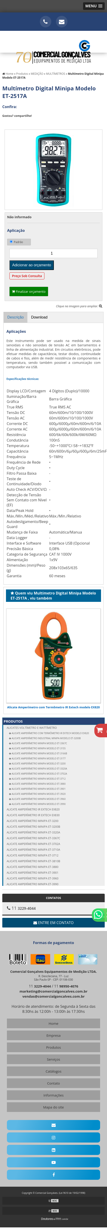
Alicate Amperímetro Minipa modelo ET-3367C (39, 743)
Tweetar (8, 122)
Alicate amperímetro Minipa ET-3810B (33, 861)
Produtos (13, 721)
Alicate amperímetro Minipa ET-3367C (33, 838)
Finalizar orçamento (29, 291)
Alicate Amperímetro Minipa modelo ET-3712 (38, 778)
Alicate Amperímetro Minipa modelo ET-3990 (38, 804)
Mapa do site (53, 1107)
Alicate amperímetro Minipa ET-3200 (32, 821)
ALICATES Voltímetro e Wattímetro (56, 728)
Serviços (53, 1059)
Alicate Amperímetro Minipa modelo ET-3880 (38, 783)
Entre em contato (53, 922)
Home (53, 1023)
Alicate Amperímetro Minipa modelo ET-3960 (38, 799)
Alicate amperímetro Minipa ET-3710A (33, 850)
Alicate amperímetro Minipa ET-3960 (32, 878)
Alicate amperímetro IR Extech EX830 (33, 815)
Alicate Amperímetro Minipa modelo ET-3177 (38, 758)
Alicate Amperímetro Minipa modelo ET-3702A (39, 773)
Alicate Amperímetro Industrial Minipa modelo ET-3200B (46, 738)
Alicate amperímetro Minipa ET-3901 (32, 873)
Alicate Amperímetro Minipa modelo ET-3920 (38, 793)
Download (39, 317)
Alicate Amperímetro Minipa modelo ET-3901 (38, 788)
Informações (53, 1095)
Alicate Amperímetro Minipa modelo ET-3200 (38, 763)
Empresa (53, 1035)
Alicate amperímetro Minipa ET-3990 (32, 884)
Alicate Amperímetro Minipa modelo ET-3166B (39, 753)
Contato (53, 1083)
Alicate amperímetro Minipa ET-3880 (32, 867)
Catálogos (53, 1071)
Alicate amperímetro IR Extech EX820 (33, 809)
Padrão (16, 242)
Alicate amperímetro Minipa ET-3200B (33, 827)
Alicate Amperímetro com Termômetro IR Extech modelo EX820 (53, 707)
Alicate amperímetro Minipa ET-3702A (33, 844)
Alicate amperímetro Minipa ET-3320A (33, 832)
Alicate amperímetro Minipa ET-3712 (32, 855)
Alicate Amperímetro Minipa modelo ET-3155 (38, 748)
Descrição (15, 317)
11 (40, 986)
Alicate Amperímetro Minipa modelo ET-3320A (39, 768)
